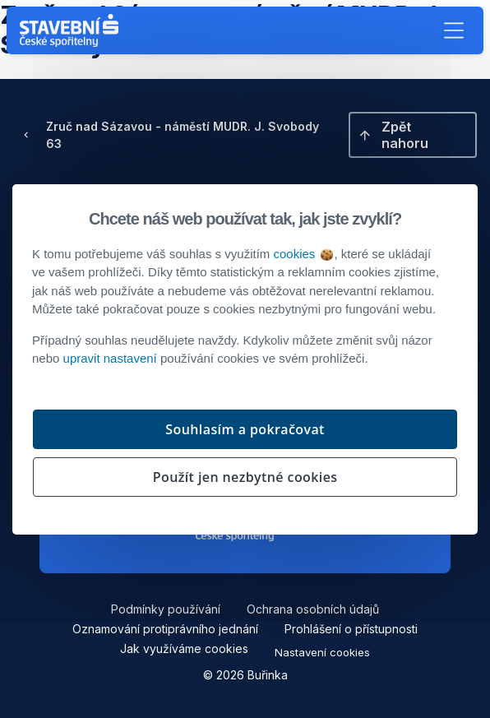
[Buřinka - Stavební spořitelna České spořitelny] (72, 30)
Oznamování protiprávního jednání (165, 629)
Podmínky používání (165, 609)
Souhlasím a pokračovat (245, 429)
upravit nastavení (110, 358)
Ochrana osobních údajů (313, 609)
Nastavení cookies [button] (322, 652)
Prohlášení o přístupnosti (351, 629)
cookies (302, 254)
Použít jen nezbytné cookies (245, 477)
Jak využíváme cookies (184, 648)
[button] (453, 30)
